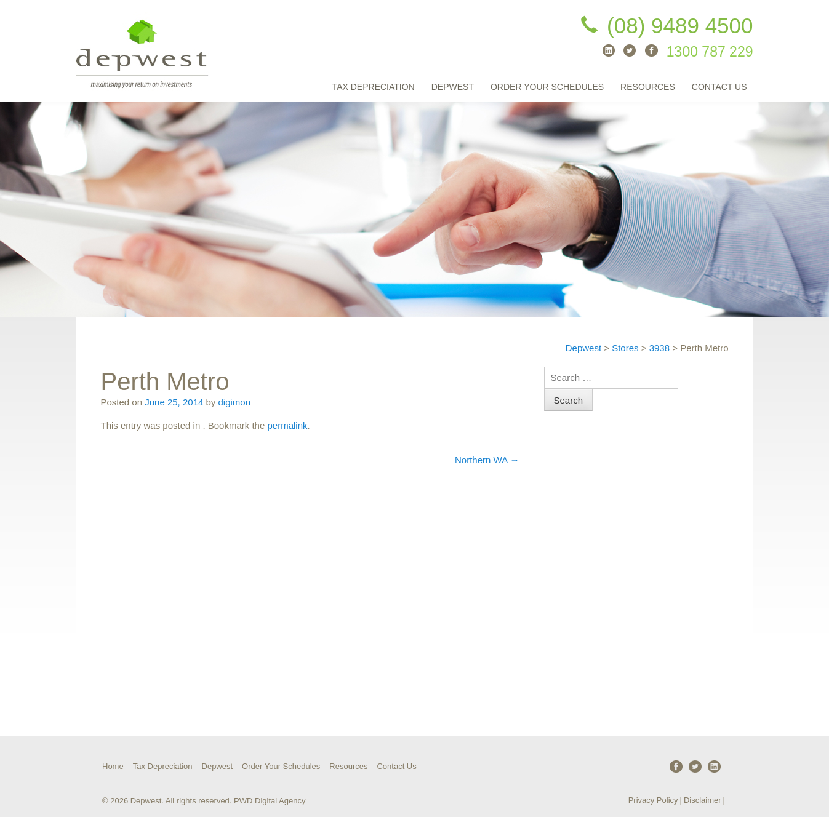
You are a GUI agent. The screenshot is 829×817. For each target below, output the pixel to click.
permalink (287, 425)
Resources (647, 87)
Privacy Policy (653, 800)
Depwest (452, 87)
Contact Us (719, 87)
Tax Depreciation (373, 87)
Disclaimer (702, 800)
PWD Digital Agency (269, 800)
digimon (234, 402)
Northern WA (487, 460)
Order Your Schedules (547, 87)
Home (113, 766)
